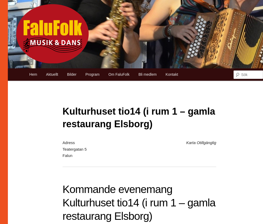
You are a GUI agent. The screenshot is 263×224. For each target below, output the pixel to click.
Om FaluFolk (118, 74)
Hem (33, 74)
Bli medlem (147, 74)
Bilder (72, 74)
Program (92, 74)
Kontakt (172, 74)
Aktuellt (52, 74)
